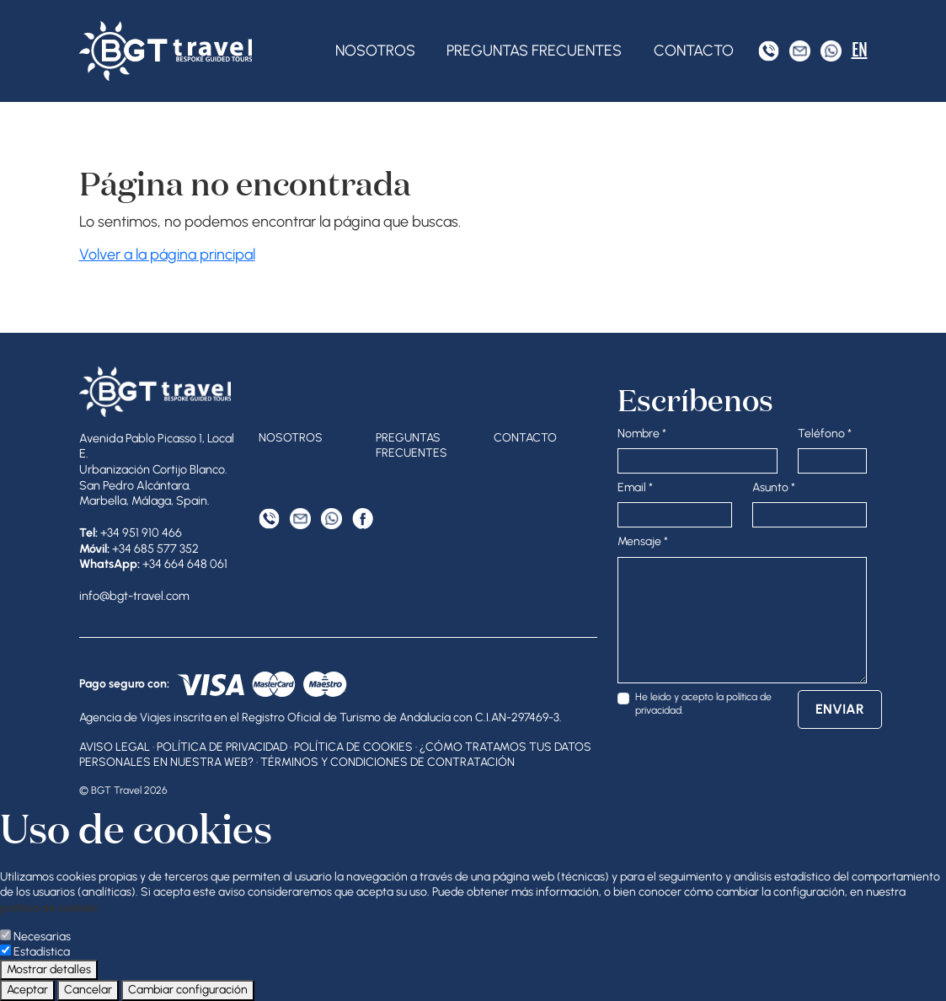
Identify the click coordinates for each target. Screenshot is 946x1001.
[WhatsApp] (831, 51)
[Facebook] (362, 518)
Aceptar (27, 989)
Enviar (839, 709)
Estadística (41, 952)
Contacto (694, 50)
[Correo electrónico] (799, 51)
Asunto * (773, 487)
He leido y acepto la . (703, 703)
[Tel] (768, 51)
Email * (635, 487)
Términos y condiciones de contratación (387, 762)
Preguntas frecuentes (534, 50)
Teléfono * (825, 433)
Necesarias (42, 936)
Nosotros (375, 50)
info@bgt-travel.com (134, 595)
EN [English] (860, 50)
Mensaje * (642, 541)
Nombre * (641, 433)
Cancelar (88, 989)
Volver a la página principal (167, 254)
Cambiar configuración (188, 989)
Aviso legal (114, 747)
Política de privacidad (222, 747)
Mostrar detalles (49, 969)
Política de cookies (353, 747)
